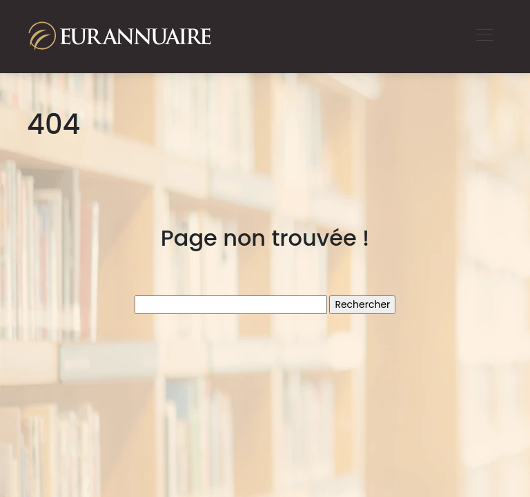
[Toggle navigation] (483, 36)
